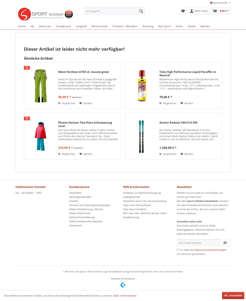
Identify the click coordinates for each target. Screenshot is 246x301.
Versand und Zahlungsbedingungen (90, 205)
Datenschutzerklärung (82, 217)
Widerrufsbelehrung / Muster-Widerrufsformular (86, 211)
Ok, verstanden (233, 295)
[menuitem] (114, 11)
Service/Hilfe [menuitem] (219, 2)
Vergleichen (66, 103)
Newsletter (75, 192)
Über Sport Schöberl (134, 209)
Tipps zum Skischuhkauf (137, 205)
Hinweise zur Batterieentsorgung (142, 192)
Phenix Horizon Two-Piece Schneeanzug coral (85, 124)
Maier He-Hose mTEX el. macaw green (83, 72)
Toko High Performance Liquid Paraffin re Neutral (187, 73)
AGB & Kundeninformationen (85, 221)
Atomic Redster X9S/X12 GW (178, 122)
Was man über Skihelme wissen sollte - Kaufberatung (145, 215)
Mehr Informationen (125, 295)
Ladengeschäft (131, 197)
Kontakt (73, 201)
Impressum (75, 225)
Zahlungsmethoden (80, 197)
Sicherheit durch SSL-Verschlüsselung (144, 201)
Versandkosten (115, 271)
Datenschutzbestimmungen (210, 249)
